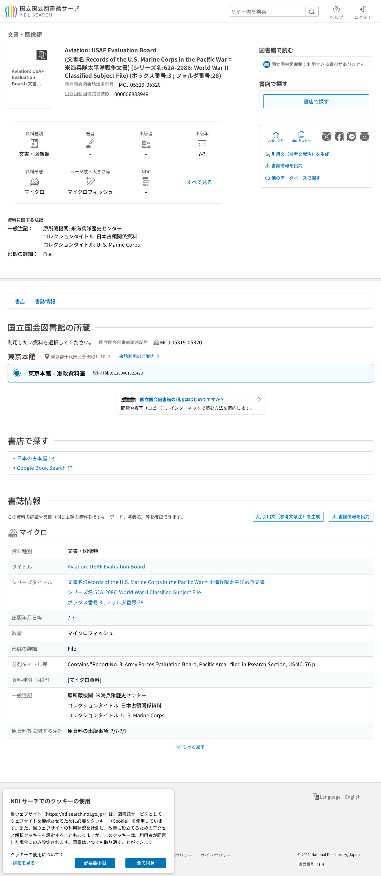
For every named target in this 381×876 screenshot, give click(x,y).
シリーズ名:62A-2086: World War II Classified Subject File (134, 592)
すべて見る (199, 182)
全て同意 (146, 862)
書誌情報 (45, 301)
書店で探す (316, 101)
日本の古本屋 (36, 458)
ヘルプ (336, 11)
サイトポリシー (215, 855)
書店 (20, 301)
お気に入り (276, 137)
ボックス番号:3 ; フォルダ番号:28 (106, 602)
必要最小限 (95, 862)
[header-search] (274, 11)
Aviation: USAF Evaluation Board (106, 566)
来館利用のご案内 (140, 356)
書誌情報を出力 (283, 165)
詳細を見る (24, 862)
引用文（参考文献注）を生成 (296, 154)
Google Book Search (45, 467)
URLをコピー (301, 137)
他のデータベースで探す (292, 178)
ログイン (363, 11)
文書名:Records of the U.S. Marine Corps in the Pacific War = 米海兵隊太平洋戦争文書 (166, 582)
